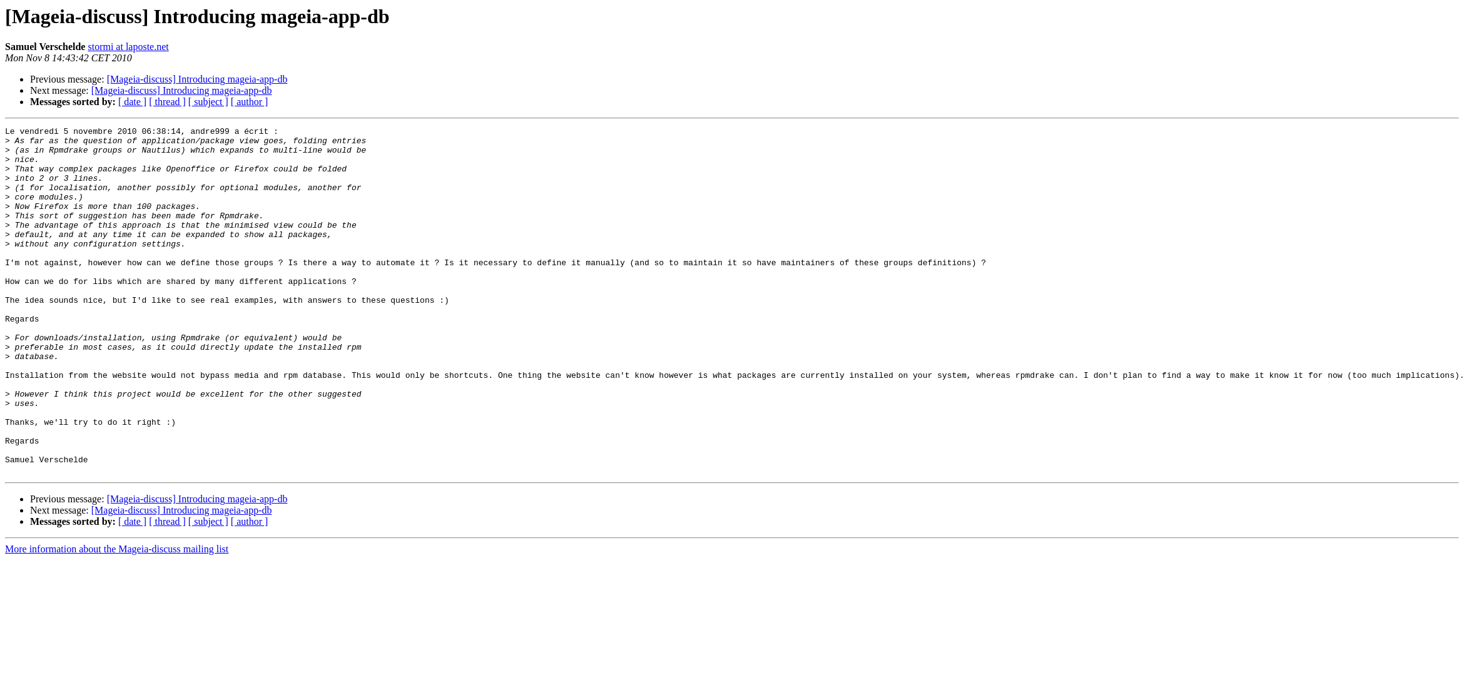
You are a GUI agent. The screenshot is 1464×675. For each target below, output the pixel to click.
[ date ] (132, 101)
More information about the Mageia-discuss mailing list (116, 618)
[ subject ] (208, 101)
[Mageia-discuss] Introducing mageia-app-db (197, 79)
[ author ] (249, 101)
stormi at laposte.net (128, 46)
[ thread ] (167, 101)
